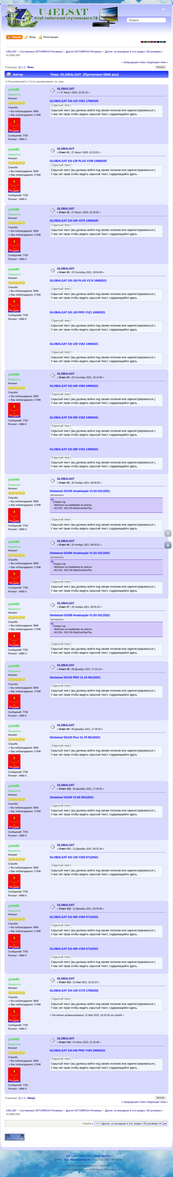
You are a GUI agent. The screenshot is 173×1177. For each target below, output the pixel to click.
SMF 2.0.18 (72, 1156)
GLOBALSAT (65, 88)
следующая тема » (157, 62)
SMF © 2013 (85, 1156)
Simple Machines (102, 1156)
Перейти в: (88, 1123)
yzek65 (13, 89)
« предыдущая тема (133, 62)
